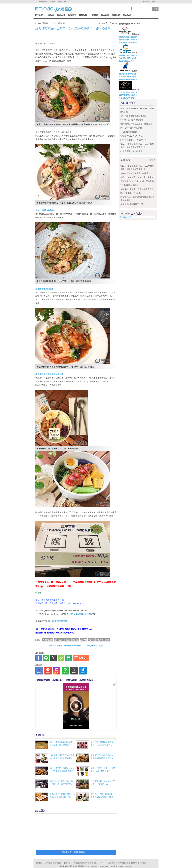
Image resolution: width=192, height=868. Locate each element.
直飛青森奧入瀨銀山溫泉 (128, 42)
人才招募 (48, 863)
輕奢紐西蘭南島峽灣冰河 (128, 79)
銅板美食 (99, 640)
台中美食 (67, 640)
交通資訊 (94, 15)
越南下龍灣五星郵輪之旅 (128, 95)
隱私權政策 (122, 863)
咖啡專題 (75, 640)
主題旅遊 (50, 15)
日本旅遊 (127, 15)
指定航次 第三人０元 (126, 61)
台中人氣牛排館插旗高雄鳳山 (133, 116)
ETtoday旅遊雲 (125, 217)
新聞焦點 (39, 15)
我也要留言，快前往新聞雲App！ (76, 852)
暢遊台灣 (61, 15)
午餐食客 (91, 640)
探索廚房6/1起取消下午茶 (131, 136)
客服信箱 (93, 863)
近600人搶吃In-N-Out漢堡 (131, 120)
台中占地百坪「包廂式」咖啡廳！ (135, 173)
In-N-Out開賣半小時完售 (131, 128)
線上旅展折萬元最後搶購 (128, 37)
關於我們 (58, 863)
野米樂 (107, 640)
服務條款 (111, 863)
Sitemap (103, 863)
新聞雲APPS (62, 2)
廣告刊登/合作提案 (80, 863)
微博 (153, 2)
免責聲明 (143, 863)
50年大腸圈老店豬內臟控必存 (133, 140)
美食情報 (83, 640)
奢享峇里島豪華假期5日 (127, 98)
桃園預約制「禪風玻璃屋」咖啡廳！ (136, 124)
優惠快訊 (116, 15)
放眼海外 (72, 15)
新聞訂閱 (146, 2)
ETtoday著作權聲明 (92, 645)
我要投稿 (39, 863)
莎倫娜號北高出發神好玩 (128, 55)
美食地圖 (105, 15)
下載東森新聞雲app (59, 620)
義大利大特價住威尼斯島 (128, 40)
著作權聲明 (133, 863)
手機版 (52, 2)
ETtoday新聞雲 (42, 2)
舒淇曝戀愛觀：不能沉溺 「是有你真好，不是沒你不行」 (66, 680)
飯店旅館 (83, 15)
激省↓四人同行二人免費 (127, 58)
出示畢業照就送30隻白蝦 (131, 151)
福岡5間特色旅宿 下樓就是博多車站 (137, 177)
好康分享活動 (48, 640)
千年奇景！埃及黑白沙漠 (128, 92)
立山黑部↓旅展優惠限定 (127, 77)
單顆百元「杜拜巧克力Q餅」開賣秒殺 (137, 181)
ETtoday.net (94, 866)
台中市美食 (58, 640)
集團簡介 (67, 863)
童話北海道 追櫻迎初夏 (127, 74)
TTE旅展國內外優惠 (129, 132)
